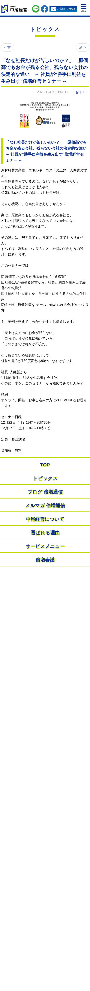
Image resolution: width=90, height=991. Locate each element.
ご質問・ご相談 (66, 8)
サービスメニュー (45, 546)
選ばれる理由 (45, 532)
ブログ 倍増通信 (44, 492)
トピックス (45, 29)
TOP (45, 464)
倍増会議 (45, 560)
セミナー (82, 92)
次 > (82, 47)
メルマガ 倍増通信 (45, 505)
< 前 (7, 47)
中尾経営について (45, 519)
